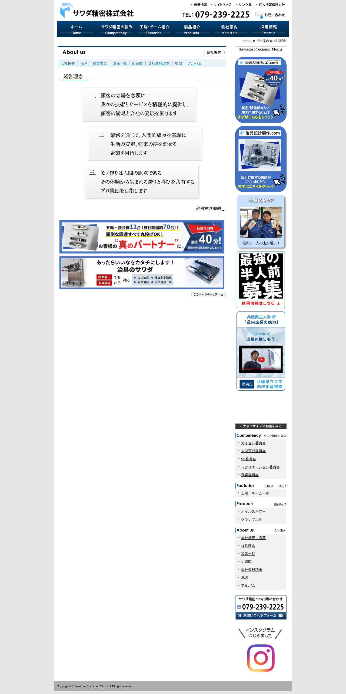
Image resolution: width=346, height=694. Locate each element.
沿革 (84, 63)
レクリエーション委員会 (260, 467)
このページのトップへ (208, 294)
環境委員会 (250, 475)
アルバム (195, 63)
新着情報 (199, 5)
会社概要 (68, 63)
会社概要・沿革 (253, 538)
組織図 (137, 63)
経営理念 (100, 63)
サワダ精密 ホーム (77, 29)
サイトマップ (221, 5)
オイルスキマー (253, 511)
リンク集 (244, 5)
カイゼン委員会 (253, 443)
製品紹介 (192, 29)
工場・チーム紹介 (154, 29)
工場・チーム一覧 (255, 493)
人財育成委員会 (253, 451)
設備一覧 (120, 63)
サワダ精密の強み (116, 29)
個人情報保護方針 (270, 5)
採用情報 (269, 29)
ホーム (247, 40)
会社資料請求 (158, 63)
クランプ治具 (251, 519)
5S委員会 (248, 459)
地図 (178, 63)
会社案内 (230, 29)
